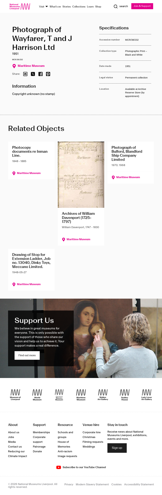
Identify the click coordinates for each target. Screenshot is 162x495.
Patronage (39, 446)
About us (13, 432)
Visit (41, 6)
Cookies (116, 484)
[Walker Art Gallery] (103, 395)
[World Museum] (37, 395)
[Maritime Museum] (81, 395)
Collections (78, 6)
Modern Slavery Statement (92, 484)
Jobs (11, 437)
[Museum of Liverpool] (15, 395)
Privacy (68, 484)
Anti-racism (65, 451)
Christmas (89, 437)
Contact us (15, 446)
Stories (66, 6)
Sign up (117, 448)
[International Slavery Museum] (59, 395)
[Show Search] (120, 6)
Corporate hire (92, 432)
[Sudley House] (124, 395)
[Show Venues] (46, 6)
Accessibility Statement (139, 484)
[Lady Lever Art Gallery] (146, 395)
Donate (37, 451)
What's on (55, 6)
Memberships (41, 432)
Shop (98, 6)
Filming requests (93, 442)
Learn (90, 6)
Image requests (67, 456)
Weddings (89, 446)
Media (12, 442)
